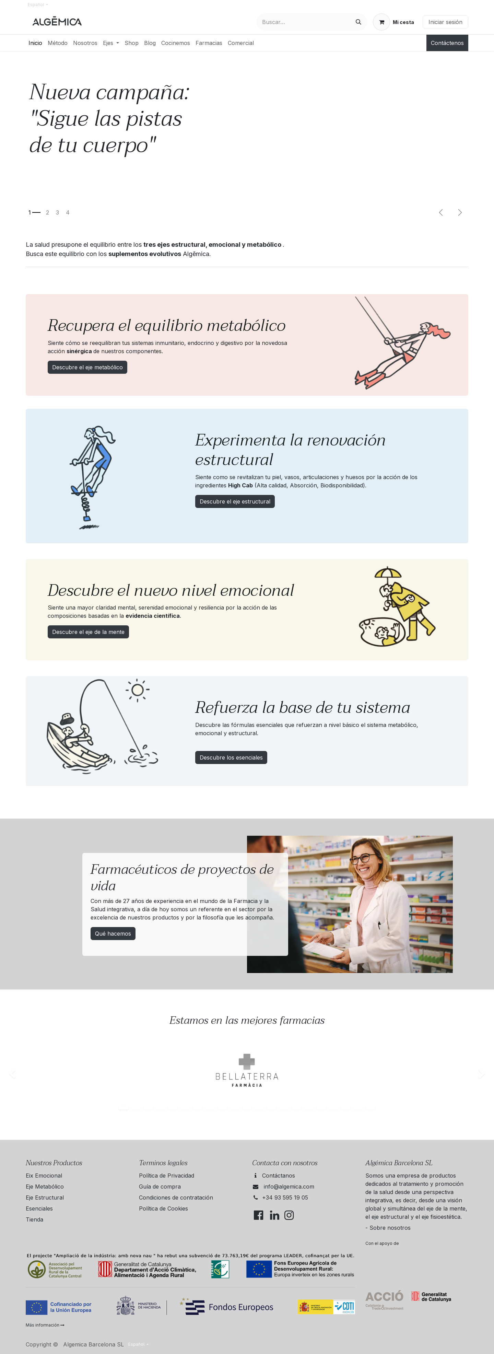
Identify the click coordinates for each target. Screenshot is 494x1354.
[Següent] (460, 212)
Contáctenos (447, 42)
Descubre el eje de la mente (88, 631)
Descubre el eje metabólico (87, 367)
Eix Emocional (44, 1175)
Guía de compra (160, 1186)
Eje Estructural (45, 1197)
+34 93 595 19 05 (285, 1197)
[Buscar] (358, 22)
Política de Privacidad (166, 1175)
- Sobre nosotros (388, 1227)
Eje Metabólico (45, 1186)
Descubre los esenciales (231, 757)
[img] (19, 1074)
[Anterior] (441, 212)
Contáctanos (278, 1175)
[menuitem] (35, 43)
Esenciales (39, 1208)
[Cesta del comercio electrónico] (393, 22)
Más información (45, 1325)
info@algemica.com (289, 1186)
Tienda (34, 1219)
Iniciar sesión (445, 22)
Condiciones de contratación (176, 1197)
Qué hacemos (113, 933)
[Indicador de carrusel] (34, 212)
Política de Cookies (163, 1208)
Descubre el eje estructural (235, 501)
